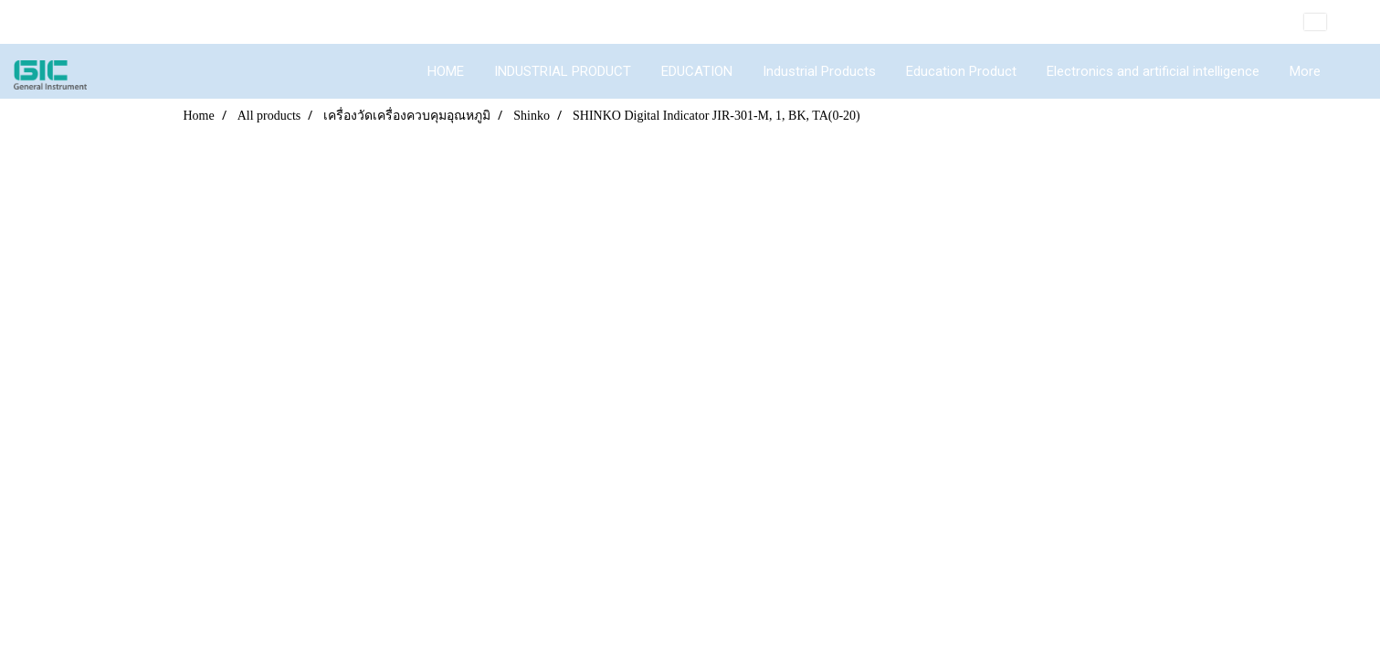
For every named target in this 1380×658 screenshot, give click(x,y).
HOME (445, 71)
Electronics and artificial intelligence (1153, 71)
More (1305, 71)
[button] (1351, 71)
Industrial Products (819, 71)
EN (1328, 22)
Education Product (961, 71)
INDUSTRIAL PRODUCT (562, 71)
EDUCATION (696, 71)
